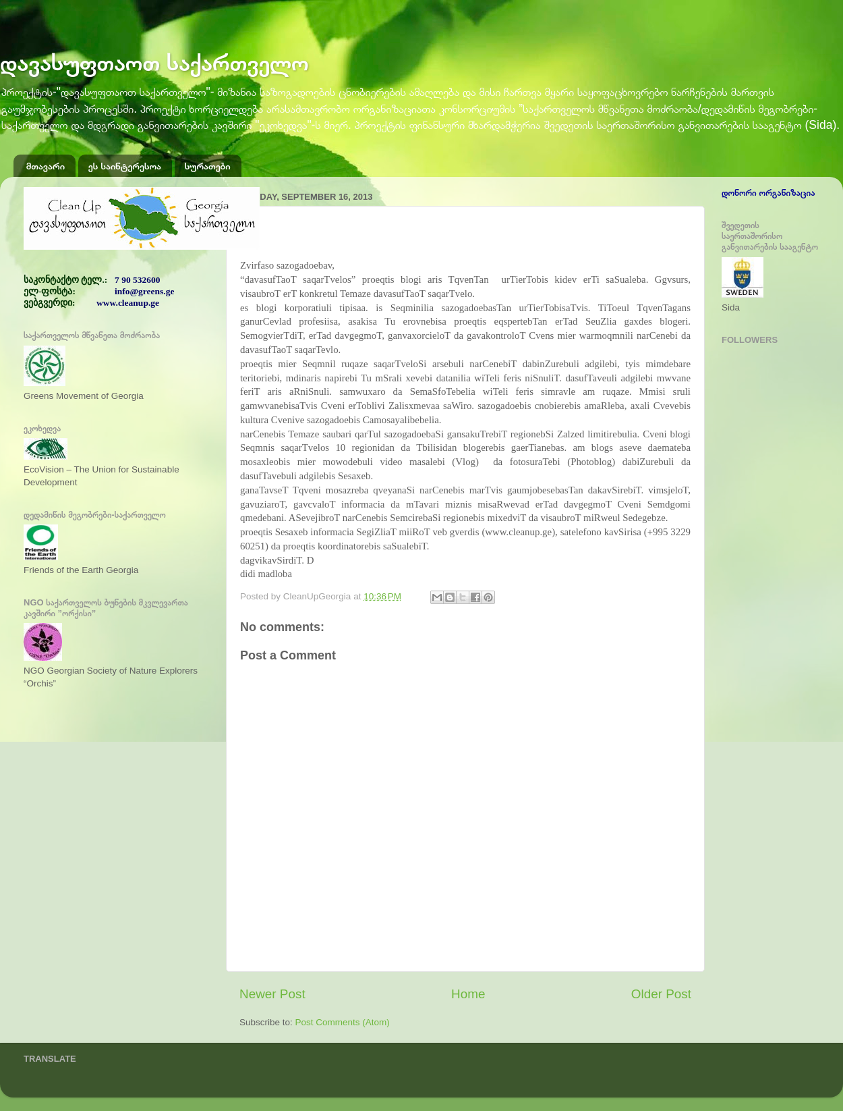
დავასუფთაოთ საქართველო (154, 62)
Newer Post (272, 994)
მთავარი (45, 165)
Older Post (661, 994)
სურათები (208, 165)
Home (468, 994)
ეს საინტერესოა (124, 165)
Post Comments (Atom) (342, 1022)
